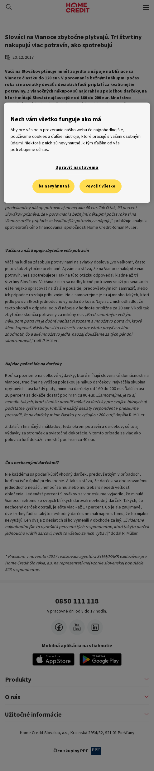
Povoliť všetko (100, 186)
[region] (77, 153)
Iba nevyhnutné (53, 186)
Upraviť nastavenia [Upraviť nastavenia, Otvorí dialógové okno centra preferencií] (77, 167)
